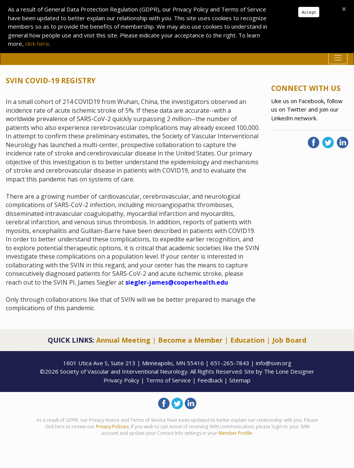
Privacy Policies (112, 426)
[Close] (344, 8)
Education (247, 340)
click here (37, 43)
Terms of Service (168, 380)
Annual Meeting (123, 340)
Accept (309, 12)
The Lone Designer (289, 371)
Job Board (289, 340)
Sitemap (240, 380)
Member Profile (235, 433)
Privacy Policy (121, 380)
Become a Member (190, 340)
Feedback (210, 380)
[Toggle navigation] (338, 57)
